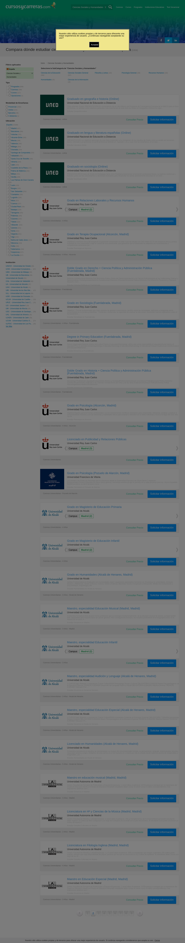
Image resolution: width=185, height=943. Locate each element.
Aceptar (94, 44)
